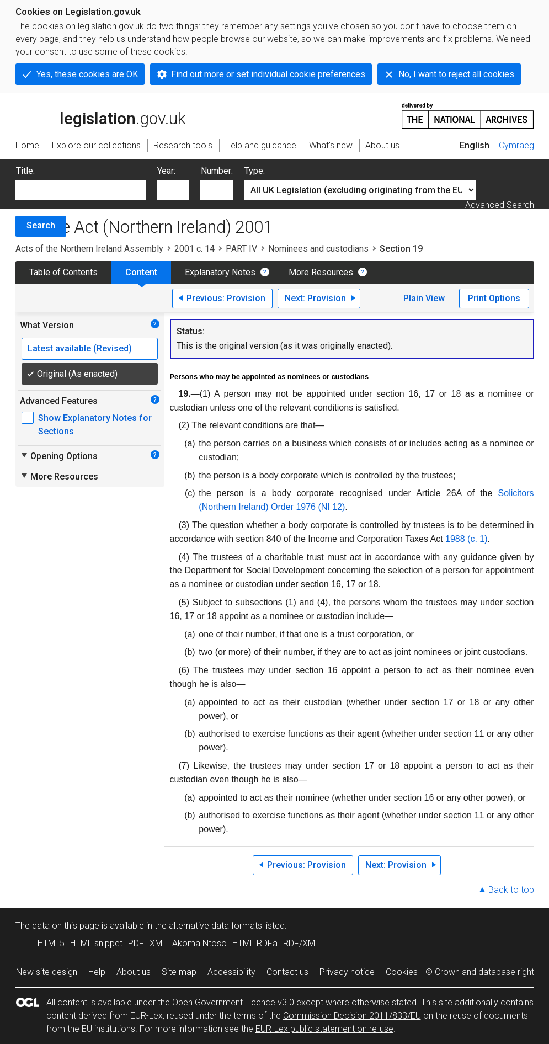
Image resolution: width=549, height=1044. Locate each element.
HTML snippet (96, 943)
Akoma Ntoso (199, 943)
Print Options (494, 298)
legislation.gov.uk (100, 114)
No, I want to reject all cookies (456, 74)
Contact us (287, 972)
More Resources (321, 272)
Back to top (511, 890)
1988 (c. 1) (466, 539)
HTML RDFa (255, 943)
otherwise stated (384, 1002)
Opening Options (59, 455)
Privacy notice (347, 972)
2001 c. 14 (194, 248)
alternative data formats (215, 925)
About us (133, 972)
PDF (136, 943)
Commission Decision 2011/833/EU (352, 1015)
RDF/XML (301, 943)
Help (96, 972)
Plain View (424, 298)
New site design (46, 972)
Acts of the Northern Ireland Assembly (89, 248)
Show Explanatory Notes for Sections (95, 424)
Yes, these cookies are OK (87, 74)
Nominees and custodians (318, 248)
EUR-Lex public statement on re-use (324, 1029)
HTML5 (51, 943)
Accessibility (231, 972)
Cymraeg (516, 145)
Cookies (402, 972)
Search (40, 225)
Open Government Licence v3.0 (233, 1002)
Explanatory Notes (220, 272)
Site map (179, 972)
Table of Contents (63, 272)
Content (141, 272)
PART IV (241, 248)
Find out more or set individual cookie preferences (268, 74)
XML (158, 943)
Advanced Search (499, 205)
